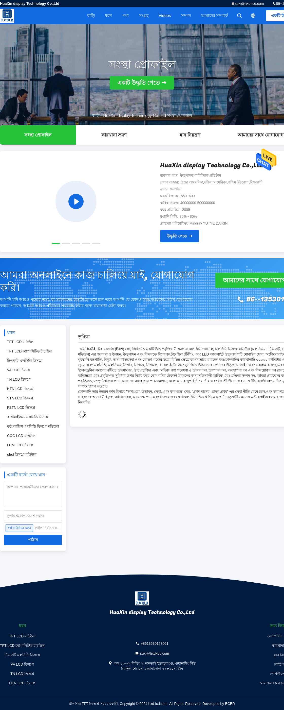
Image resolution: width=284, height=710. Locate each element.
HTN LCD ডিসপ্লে (20, 389)
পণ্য (125, 15)
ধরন (108, 15)
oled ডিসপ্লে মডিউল (21, 454)
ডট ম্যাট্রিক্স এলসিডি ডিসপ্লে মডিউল (33, 426)
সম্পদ (186, 15)
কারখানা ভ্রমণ (114, 135)
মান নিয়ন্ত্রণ (190, 135)
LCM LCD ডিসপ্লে (20, 445)
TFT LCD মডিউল (20, 342)
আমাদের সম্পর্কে (214, 15)
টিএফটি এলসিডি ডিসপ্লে (25, 361)
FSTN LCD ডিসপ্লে (21, 407)
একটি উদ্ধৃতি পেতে (138, 83)
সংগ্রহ (143, 15)
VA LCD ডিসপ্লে (18, 370)
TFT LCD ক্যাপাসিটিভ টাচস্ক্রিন (29, 351)
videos (165, 15)
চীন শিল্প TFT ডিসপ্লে (84, 704)
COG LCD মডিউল (21, 436)
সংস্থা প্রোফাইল (37, 135)
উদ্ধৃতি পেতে (177, 236)
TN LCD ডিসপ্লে (19, 379)
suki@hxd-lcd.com (249, 4)
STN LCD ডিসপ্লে (20, 398)
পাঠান (33, 540)
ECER (230, 704)
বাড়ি (91, 15)
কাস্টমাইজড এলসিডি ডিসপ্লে (28, 417)
